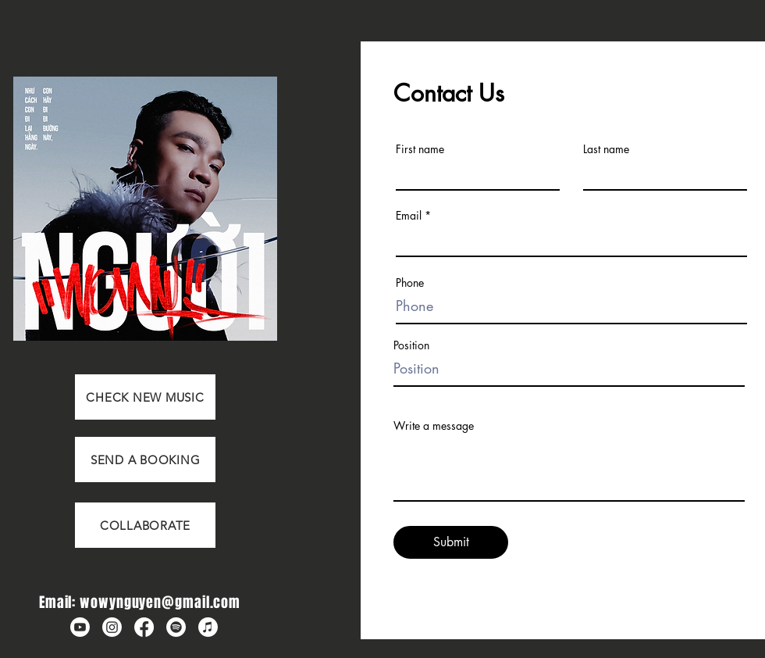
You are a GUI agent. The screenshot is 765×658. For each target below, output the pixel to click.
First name (420, 149)
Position (411, 345)
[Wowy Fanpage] (144, 627)
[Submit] (450, 542)
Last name (606, 149)
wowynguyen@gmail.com (160, 602)
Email (409, 215)
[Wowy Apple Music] (208, 627)
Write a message (433, 425)
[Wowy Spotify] (176, 627)
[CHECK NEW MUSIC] (145, 397)
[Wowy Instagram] (112, 627)
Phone (410, 282)
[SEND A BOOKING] (145, 459)
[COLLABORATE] (145, 525)
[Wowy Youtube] (80, 627)
